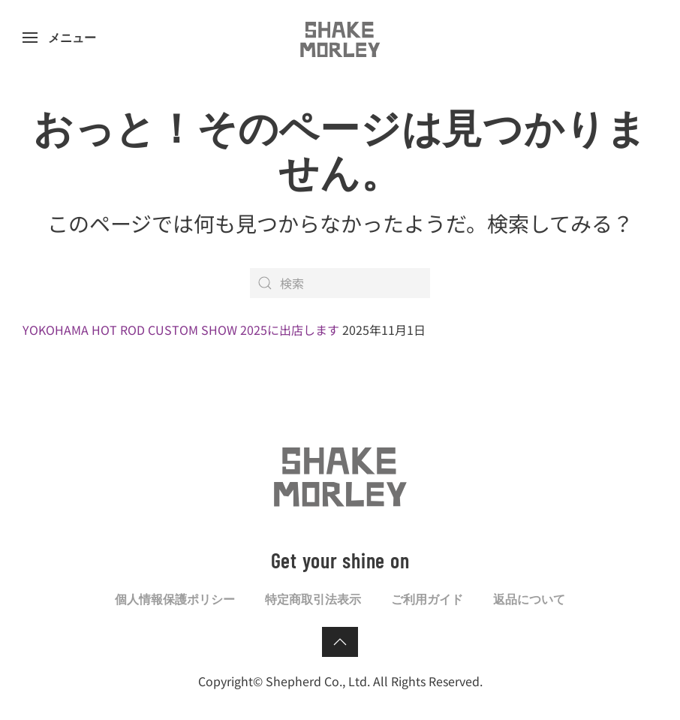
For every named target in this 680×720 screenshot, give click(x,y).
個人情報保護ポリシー (175, 599)
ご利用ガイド (427, 599)
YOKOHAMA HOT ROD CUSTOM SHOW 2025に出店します (181, 330)
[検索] (340, 283)
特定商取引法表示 (313, 599)
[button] (59, 37)
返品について (529, 599)
